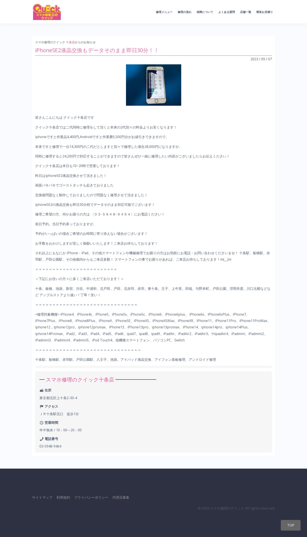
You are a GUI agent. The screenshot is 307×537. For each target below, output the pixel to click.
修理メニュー (164, 12)
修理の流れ (184, 12)
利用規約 (63, 497)
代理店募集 (120, 497)
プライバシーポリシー (91, 497)
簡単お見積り (264, 12)
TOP (290, 525)
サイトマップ (42, 497)
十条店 (70, 42)
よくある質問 (226, 12)
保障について (205, 12)
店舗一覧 (245, 12)
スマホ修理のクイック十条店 (80, 379)
